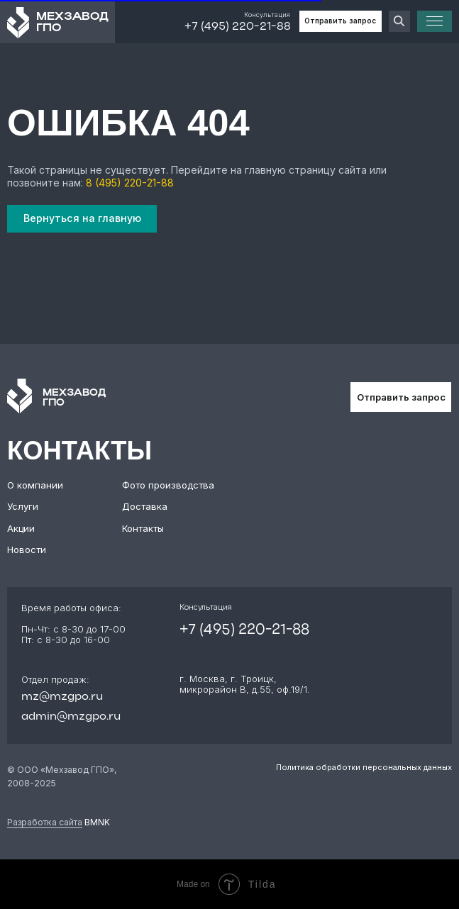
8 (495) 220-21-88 (130, 183)
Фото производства (168, 485)
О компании (35, 485)
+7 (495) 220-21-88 (237, 27)
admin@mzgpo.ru (71, 717)
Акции (21, 528)
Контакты (143, 528)
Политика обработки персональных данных (364, 767)
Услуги (22, 506)
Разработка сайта (44, 822)
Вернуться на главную (82, 218)
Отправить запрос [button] (340, 20)
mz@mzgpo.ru (62, 697)
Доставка (144, 506)
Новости (26, 549)
